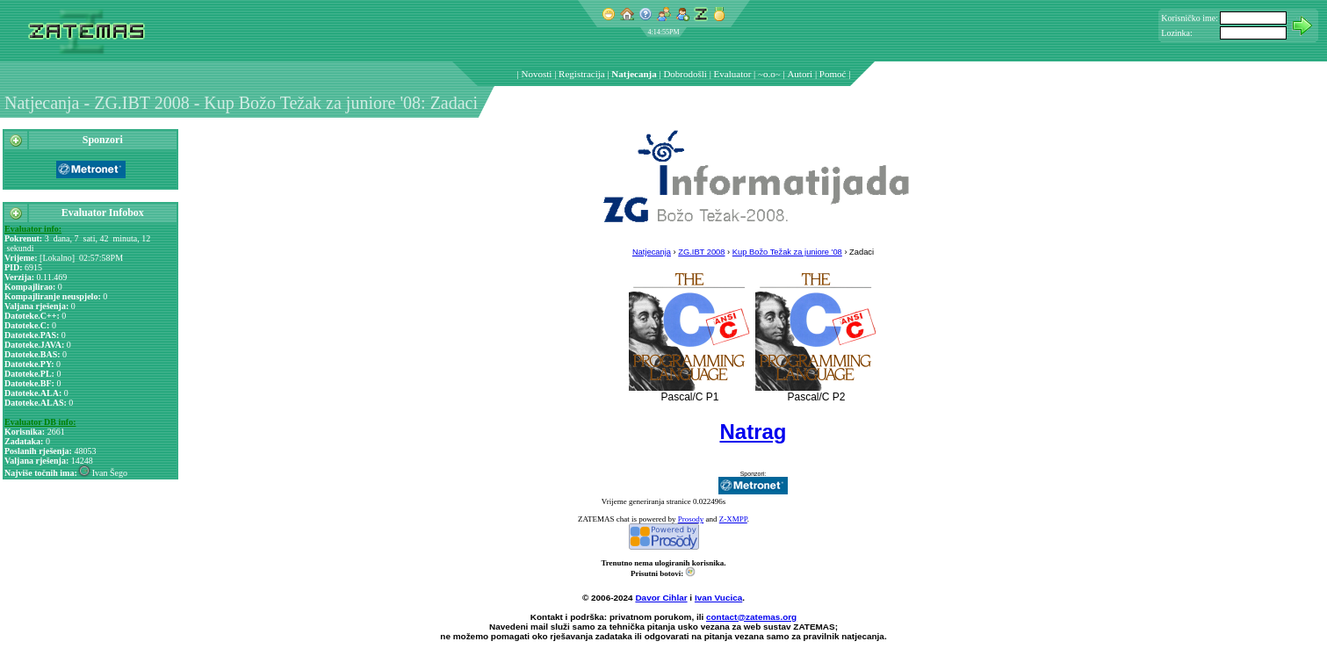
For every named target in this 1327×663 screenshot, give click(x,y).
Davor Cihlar (661, 597)
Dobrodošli (685, 73)
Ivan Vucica (718, 597)
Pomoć (833, 73)
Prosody (691, 519)
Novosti (537, 73)
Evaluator (733, 73)
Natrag (752, 431)
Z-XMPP (733, 519)
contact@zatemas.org (751, 617)
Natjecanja (633, 73)
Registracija (582, 73)
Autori (799, 73)
